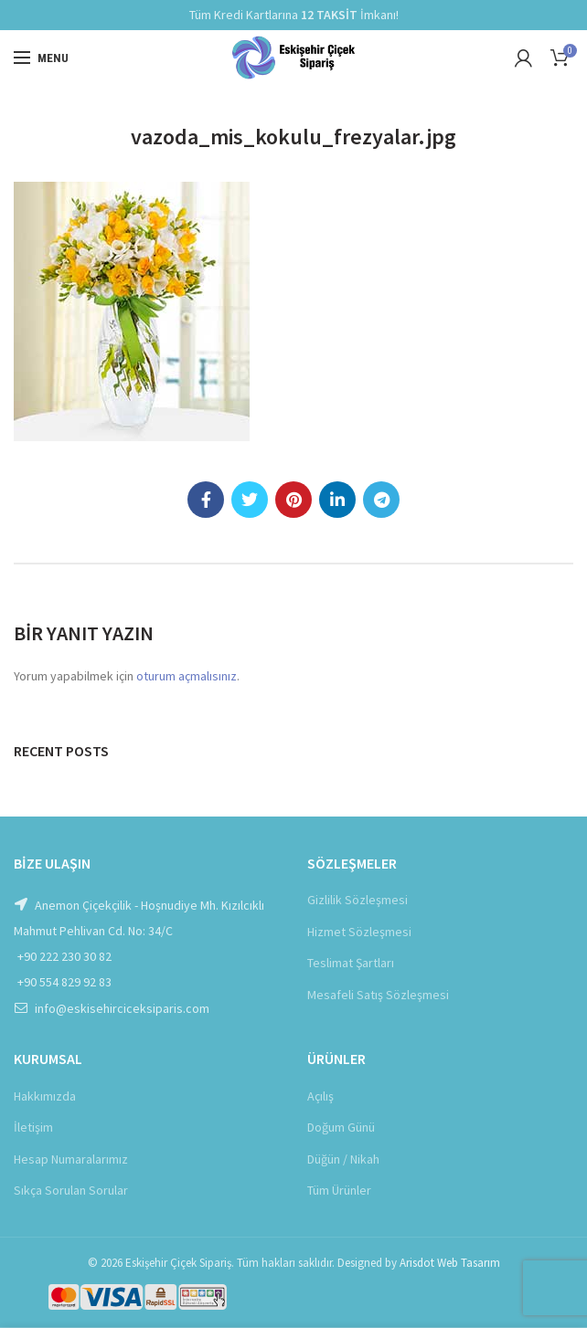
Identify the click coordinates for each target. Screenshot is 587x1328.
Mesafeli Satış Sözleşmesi (378, 994)
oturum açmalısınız (186, 676)
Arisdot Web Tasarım (450, 1262)
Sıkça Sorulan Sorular (71, 1190)
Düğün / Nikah (343, 1159)
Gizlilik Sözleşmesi (357, 899)
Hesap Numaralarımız (71, 1159)
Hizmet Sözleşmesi (359, 931)
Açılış (320, 1096)
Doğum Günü (341, 1127)
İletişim (33, 1127)
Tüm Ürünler (339, 1190)
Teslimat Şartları (350, 962)
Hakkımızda (45, 1096)
